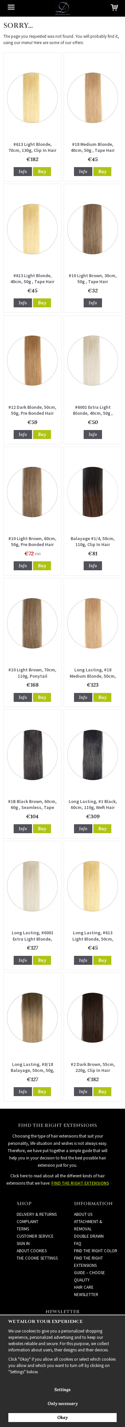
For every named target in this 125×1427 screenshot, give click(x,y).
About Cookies (32, 1251)
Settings (62, 1390)
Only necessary (63, 1403)
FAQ (77, 1243)
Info (23, 171)
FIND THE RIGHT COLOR (95, 1251)
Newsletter (86, 1294)
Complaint (27, 1221)
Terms (23, 1229)
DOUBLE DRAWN (89, 1236)
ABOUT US (83, 1214)
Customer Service (35, 1236)
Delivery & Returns (37, 1214)
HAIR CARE (84, 1287)
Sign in (23, 1243)
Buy (42, 171)
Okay (62, 1417)
